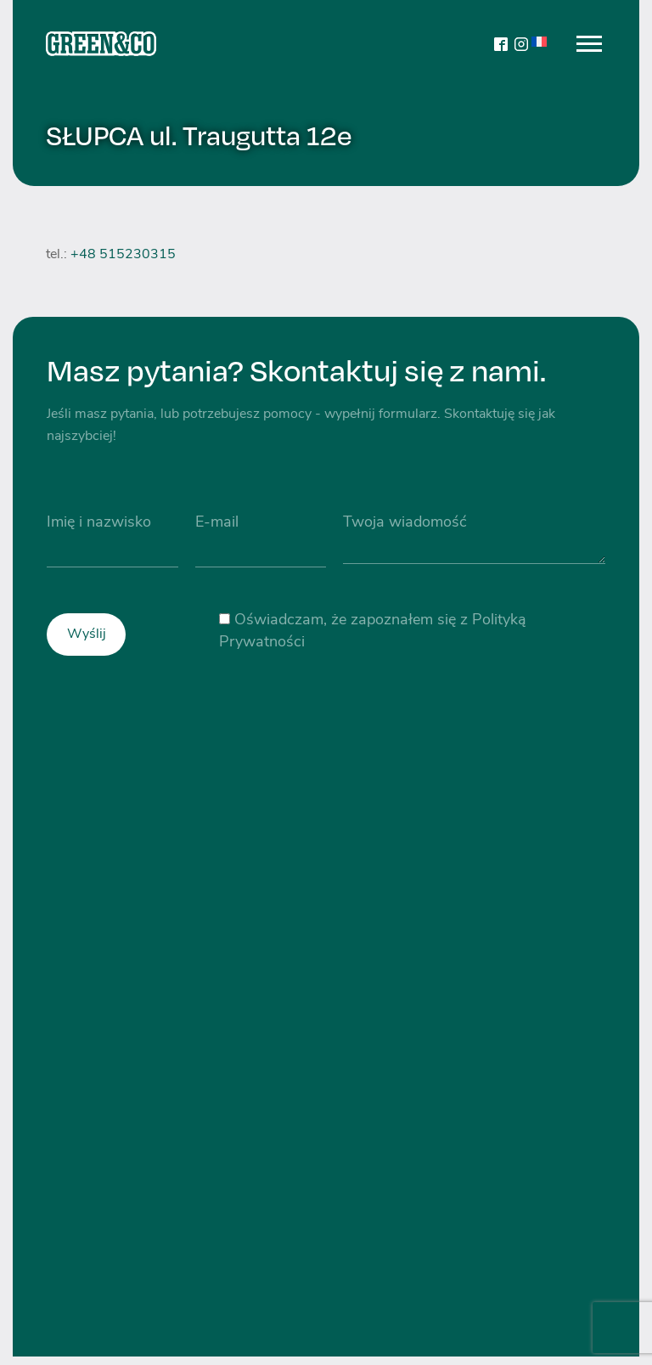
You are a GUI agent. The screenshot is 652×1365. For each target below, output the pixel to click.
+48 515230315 (123, 255)
